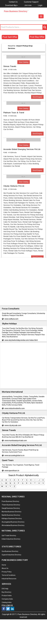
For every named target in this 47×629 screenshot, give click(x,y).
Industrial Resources (9, 579)
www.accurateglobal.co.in (14, 455)
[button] (11, 5)
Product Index (7, 595)
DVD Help (5, 589)
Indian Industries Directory (11, 539)
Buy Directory (6, 592)
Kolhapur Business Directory (12, 518)
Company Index (7, 599)
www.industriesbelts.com (14, 408)
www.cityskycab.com (12, 425)
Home (4, 565)
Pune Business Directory (10, 501)
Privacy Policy (7, 572)
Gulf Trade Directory (9, 535)
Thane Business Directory (11, 505)
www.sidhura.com (11, 319)
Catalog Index (7, 602)
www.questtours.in (11, 470)
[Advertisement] (22, 282)
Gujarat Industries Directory (11, 555)
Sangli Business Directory (11, 508)
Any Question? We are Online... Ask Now (41, 623)
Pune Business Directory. (28, 614)
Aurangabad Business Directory (13, 522)
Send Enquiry (37, 97)
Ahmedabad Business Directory (13, 525)
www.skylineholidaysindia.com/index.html (21, 340)
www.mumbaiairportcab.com (15, 440)
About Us (5, 568)
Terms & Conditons (8, 575)
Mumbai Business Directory (11, 512)
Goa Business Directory (10, 551)
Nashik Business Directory (11, 515)
